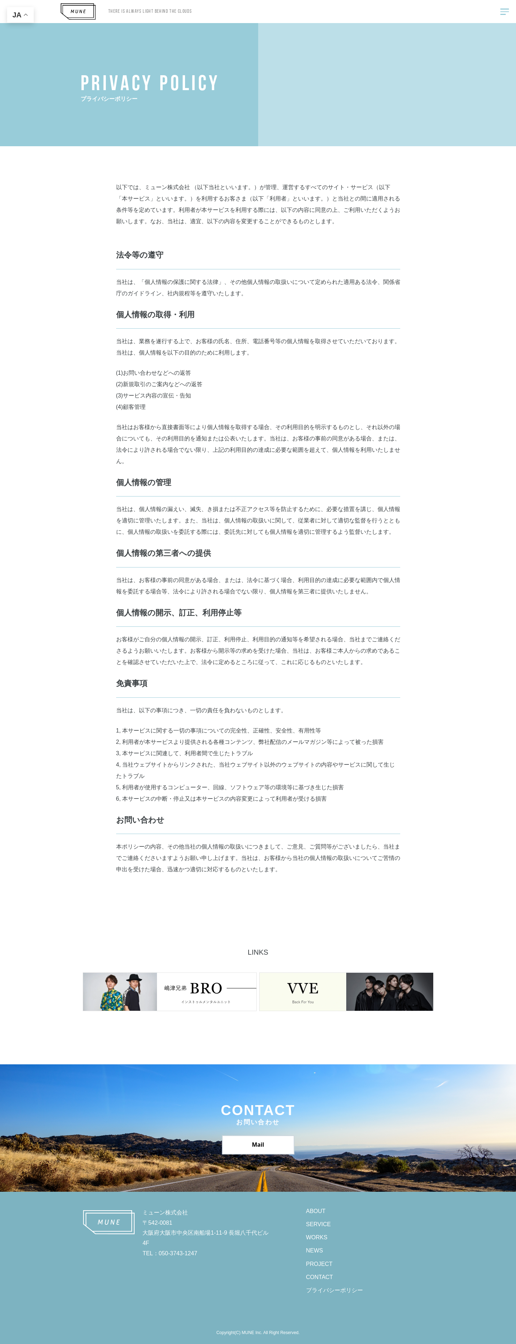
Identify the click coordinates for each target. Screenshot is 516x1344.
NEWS (314, 1250)
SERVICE (318, 1224)
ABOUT (316, 1211)
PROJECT (319, 1264)
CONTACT (319, 1277)
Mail (258, 1144)
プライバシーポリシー (334, 1290)
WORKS (316, 1237)
